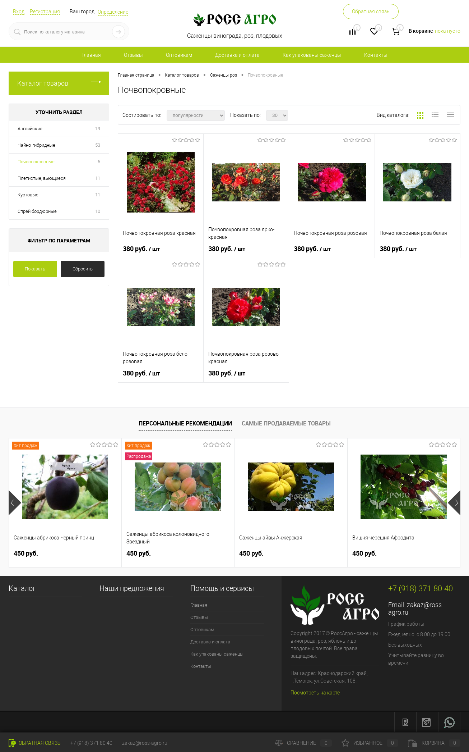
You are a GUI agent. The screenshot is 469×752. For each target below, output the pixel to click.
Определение (113, 12)
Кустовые (28, 194)
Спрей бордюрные (37, 211)
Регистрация (45, 11)
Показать (35, 269)
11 (97, 178)
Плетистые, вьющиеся (42, 178)
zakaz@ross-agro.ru (144, 743)
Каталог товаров (59, 83)
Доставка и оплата (237, 55)
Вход (18, 11)
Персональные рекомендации (185, 423)
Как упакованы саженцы (312, 55)
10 (97, 211)
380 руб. (141, 249)
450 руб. (26, 553)
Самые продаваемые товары (286, 423)
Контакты (375, 55)
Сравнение (303, 743)
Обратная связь (371, 11)
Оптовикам (179, 55)
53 (97, 145)
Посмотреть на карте (315, 693)
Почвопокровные (36, 161)
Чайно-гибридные (36, 145)
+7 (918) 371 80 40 (91, 743)
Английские (30, 128)
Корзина (434, 743)
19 (97, 128)
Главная (91, 55)
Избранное (370, 743)
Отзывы (133, 55)
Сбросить (83, 269)
